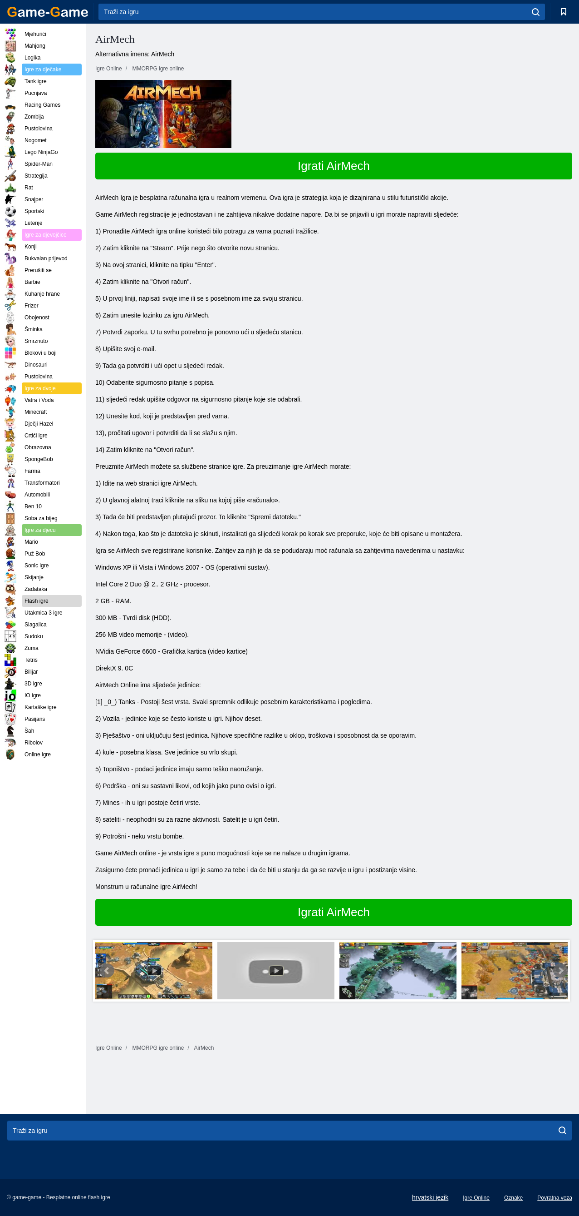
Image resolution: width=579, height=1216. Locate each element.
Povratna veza (554, 1198)
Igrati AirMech (334, 166)
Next (560, 970)
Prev (107, 970)
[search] (535, 11)
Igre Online (476, 1198)
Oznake (513, 1198)
